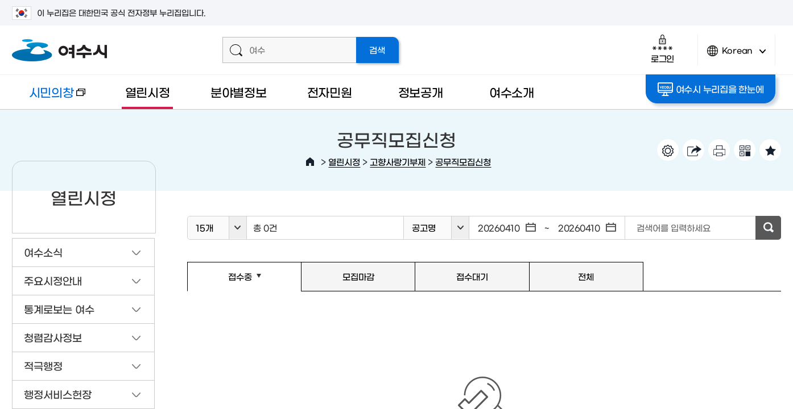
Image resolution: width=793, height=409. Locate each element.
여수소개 (511, 92)
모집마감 (358, 276)
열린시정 (147, 92)
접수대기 (472, 276)
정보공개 (420, 92)
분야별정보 (238, 92)
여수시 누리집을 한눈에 (711, 89)
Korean (736, 55)
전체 (586, 276)
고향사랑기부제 (398, 161)
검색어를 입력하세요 (674, 227)
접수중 (224, 281)
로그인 (662, 48)
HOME (310, 161)
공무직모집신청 (463, 161)
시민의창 (48, 97)
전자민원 (329, 92)
